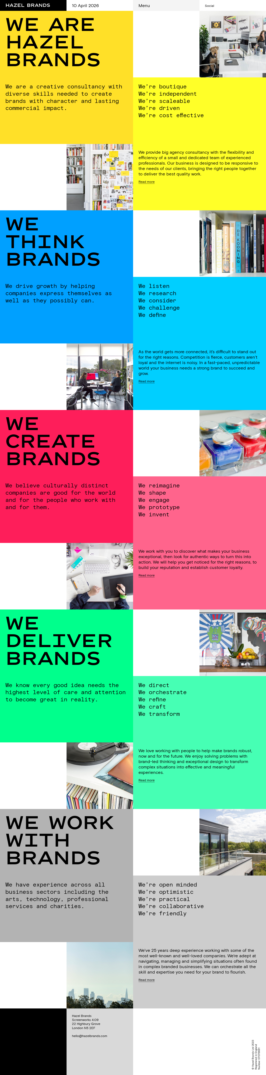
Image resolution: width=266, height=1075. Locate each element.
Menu (144, 5)
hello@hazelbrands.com (89, 1036)
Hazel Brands (27, 4)
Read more (147, 182)
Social (209, 6)
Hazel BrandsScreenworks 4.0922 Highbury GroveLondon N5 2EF (86, 1022)
